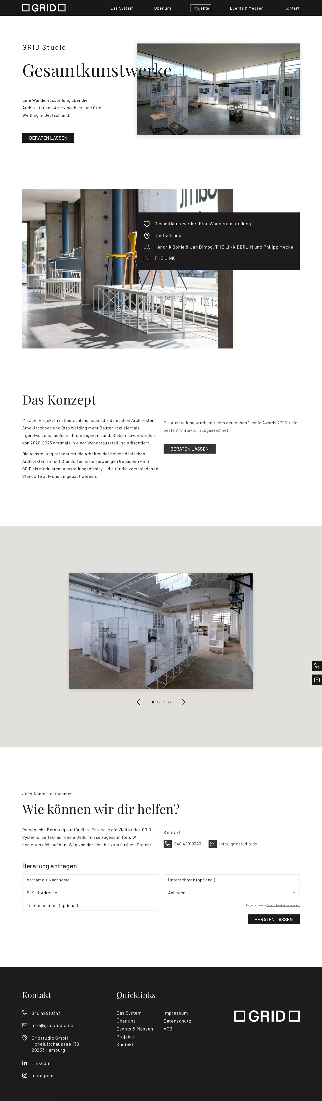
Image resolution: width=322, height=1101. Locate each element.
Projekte (200, 7)
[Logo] (44, 8)
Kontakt (292, 7)
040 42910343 (46, 1027)
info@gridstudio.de (52, 1039)
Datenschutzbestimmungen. (283, 919)
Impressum (176, 1027)
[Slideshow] (161, 645)
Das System (122, 7)
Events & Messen (247, 7)
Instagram (42, 1089)
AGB (168, 1043)
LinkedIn (41, 1077)
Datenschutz (177, 1035)
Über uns (163, 7)
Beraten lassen (50, 138)
